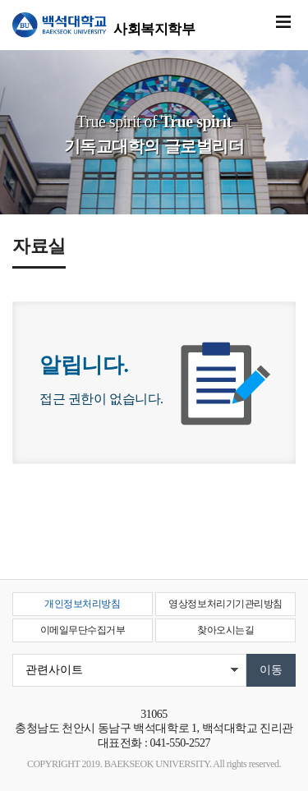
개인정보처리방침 (82, 603)
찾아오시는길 (225, 630)
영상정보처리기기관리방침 (225, 603)
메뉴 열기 (283, 22)
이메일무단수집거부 (83, 630)
